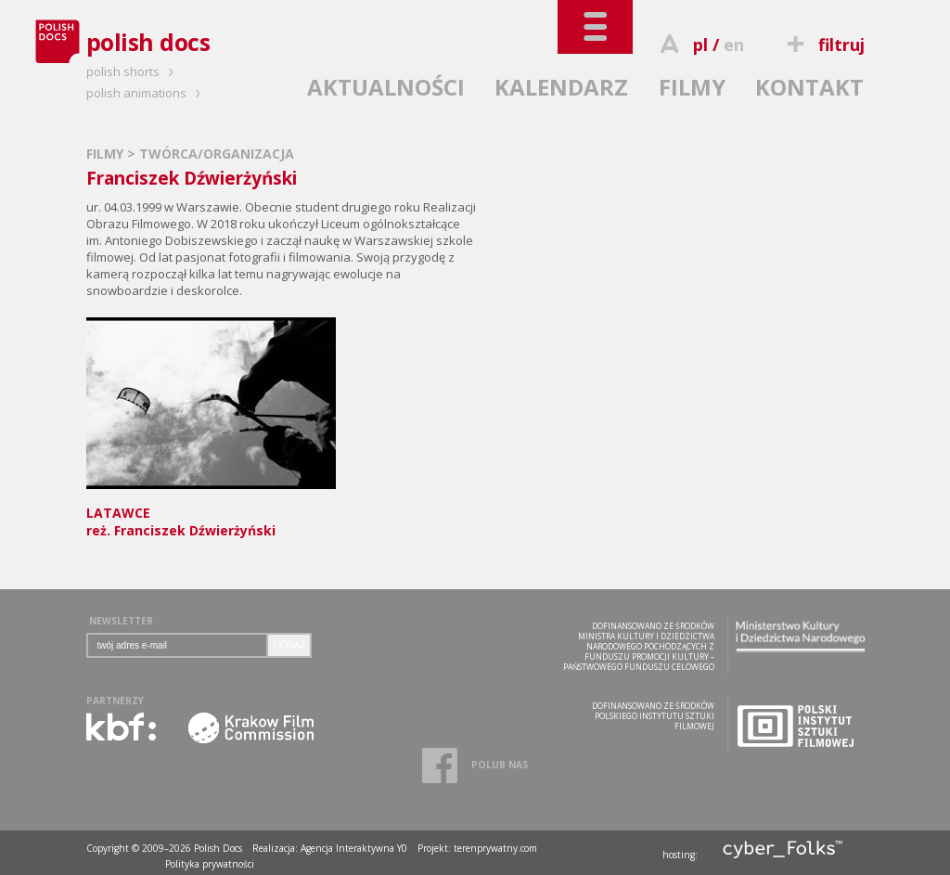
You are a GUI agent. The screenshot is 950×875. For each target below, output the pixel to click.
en (734, 44)
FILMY (692, 86)
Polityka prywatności (209, 863)
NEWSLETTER (121, 620)
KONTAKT (809, 86)
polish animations (146, 92)
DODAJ (289, 645)
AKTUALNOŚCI (386, 86)
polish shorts (132, 71)
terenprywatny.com (495, 848)
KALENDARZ (561, 86)
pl (700, 44)
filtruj (822, 44)
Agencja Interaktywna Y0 (354, 848)
